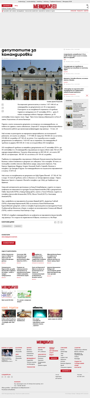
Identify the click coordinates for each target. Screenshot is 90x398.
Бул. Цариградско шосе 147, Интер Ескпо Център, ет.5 (28, 383)
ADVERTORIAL (69, 100)
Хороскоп (40, 360)
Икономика (30, 355)
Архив (62, 365)
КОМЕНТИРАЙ (8, 243)
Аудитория (58, 376)
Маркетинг (35, 11)
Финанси (29, 349)
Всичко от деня (50, 11)
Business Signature (66, 363)
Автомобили (53, 350)
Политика (18, 349)
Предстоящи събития (80, 349)
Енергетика (30, 353)
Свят (10, 11)
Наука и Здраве (51, 348)
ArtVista (63, 361)
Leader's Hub (64, 357)
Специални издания (66, 367)
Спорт (51, 352)
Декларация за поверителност (20, 387)
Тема (62, 353)
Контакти (77, 367)
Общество (19, 351)
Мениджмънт (20, 11)
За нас (57, 374)
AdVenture (63, 359)
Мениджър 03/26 (67, 1)
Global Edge (64, 351)
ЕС (16, 360)
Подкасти (80, 10)
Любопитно (42, 11)
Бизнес (14, 11)
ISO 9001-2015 (80, 376)
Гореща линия (79, 363)
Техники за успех (31, 362)
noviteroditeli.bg (31, 1)
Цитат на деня (42, 365)
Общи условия (6, 387)
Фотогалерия (42, 356)
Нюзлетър (54, 358)
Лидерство (30, 360)
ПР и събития (42, 351)
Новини (76, 356)
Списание (73, 10)
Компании (29, 351)
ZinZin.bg (46, 1)
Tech (62, 355)
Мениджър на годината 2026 (78, 354)
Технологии (28, 11)
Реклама (40, 349)
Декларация (59, 378)
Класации (40, 358)
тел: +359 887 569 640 (19, 385)
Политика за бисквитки (8, 389)
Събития (86, 10)
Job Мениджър (31, 364)
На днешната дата (42, 363)
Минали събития (79, 351)
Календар (77, 358)
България (6, 11)
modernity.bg (21, 1)
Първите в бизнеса (55, 1)
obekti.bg (39, 1)
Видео (51, 354)
